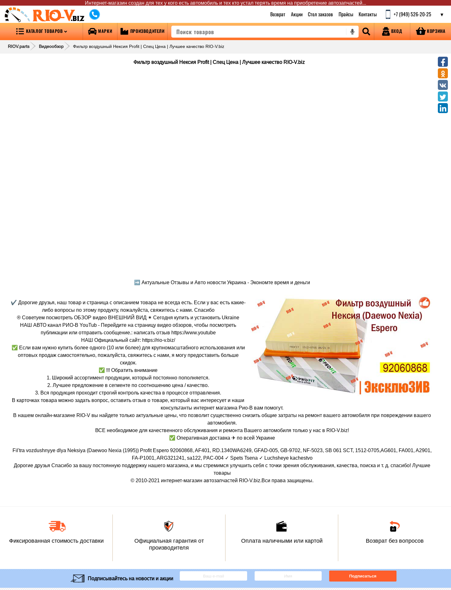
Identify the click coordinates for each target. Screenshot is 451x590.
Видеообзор (51, 46)
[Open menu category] (41, 31)
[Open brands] (100, 31)
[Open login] (392, 31)
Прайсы (346, 14)
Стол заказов (320, 14)
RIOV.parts (18, 46)
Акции (296, 14)
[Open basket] (430, 31)
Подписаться (362, 576)
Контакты (368, 14)
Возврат (277, 14)
